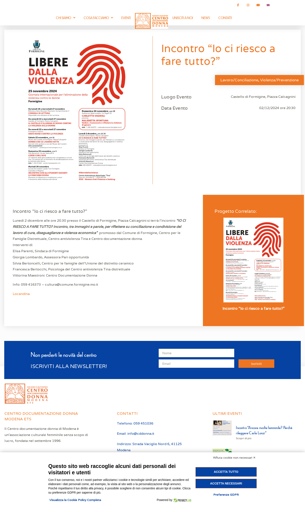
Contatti (225, 18)
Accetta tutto (226, 471)
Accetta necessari (226, 483)
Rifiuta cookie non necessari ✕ (234, 457)
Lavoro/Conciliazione (239, 79)
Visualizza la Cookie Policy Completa (75, 500)
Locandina (21, 294)
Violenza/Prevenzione (279, 79)
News (205, 18)
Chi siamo (65, 17)
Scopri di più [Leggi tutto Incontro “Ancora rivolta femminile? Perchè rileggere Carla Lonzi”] (243, 438)
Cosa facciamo (98, 17)
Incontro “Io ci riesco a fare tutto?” (253, 308)
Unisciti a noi (182, 18)
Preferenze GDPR (226, 495)
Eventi (126, 18)
